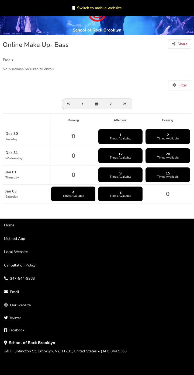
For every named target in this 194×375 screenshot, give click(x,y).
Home (9, 225)
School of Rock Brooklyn (97, 30)
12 (120, 156)
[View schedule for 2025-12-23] (83, 104)
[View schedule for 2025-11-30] (69, 104)
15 (168, 175)
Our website (20, 305)
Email (14, 292)
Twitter (15, 318)
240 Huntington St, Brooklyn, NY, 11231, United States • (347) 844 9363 (65, 347)
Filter (182, 85)
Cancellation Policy (20, 265)
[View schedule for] (97, 104)
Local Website (16, 251)
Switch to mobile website (99, 7)
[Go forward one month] (125, 104)
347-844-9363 (22, 278)
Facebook (17, 330)
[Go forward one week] (111, 104)
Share (182, 44)
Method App (14, 238)
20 (168, 156)
